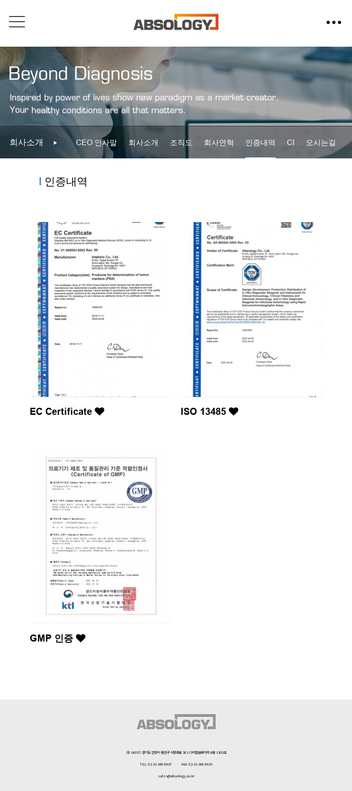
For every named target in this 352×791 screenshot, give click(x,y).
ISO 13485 (209, 411)
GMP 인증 (57, 638)
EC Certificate (67, 411)
